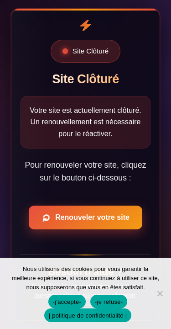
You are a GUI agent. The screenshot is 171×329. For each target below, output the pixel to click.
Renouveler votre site (84, 217)
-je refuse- (109, 301)
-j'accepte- (67, 301)
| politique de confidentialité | (88, 315)
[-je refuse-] (159, 293)
